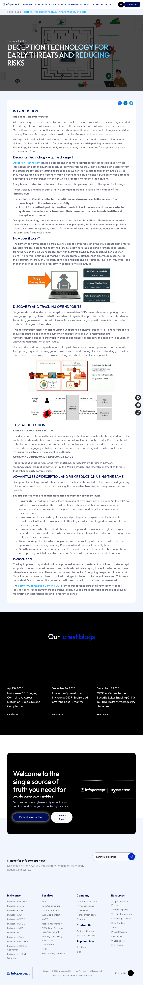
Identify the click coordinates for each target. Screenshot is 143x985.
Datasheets (117, 945)
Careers (81, 919)
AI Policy (57, 975)
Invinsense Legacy (86, 905)
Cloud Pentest (49, 944)
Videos (115, 927)
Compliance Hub (50, 910)
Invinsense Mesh (15, 905)
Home (10, 12)
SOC (44, 901)
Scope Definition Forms (120, 903)
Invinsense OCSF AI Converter (17, 947)
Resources (116, 936)
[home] (11, 4)
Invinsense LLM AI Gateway (16, 956)
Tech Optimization (51, 905)
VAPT (45, 919)
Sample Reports (119, 909)
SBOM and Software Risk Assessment (52, 930)
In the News (82, 910)
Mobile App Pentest (52, 923)
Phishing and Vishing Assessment (52, 938)
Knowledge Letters (121, 918)
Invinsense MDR (15, 928)
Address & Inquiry (85, 931)
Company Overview (87, 901)
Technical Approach (121, 914)
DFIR (44, 949)
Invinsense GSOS (16, 923)
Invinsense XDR (15, 910)
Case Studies (118, 922)
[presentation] (114, 868)
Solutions (81, 947)
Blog (18, 12)
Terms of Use (85, 975)
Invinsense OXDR (16, 919)
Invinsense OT (14, 932)
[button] (30, 4)
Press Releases (119, 931)
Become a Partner (86, 935)
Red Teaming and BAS (53, 953)
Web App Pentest (51, 914)
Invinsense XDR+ (16, 914)
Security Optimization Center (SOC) (39, 585)
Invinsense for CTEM (18, 941)
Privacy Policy (70, 975)
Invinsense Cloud (15, 937)
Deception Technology (26, 162)
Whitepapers (118, 940)
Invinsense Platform (17, 901)
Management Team (86, 914)
